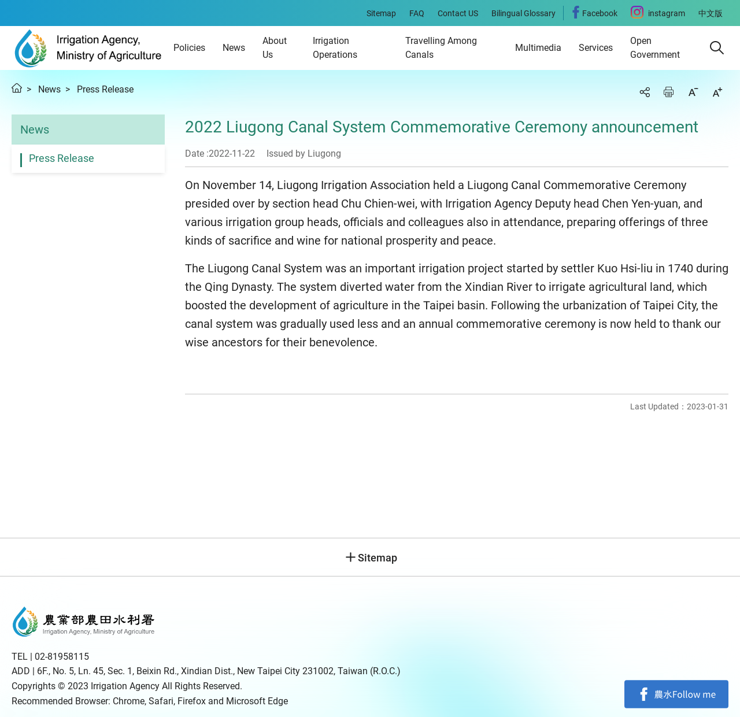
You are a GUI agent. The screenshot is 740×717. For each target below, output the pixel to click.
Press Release (105, 89)
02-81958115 (62, 656)
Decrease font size (693, 92)
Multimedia (538, 47)
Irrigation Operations (335, 47)
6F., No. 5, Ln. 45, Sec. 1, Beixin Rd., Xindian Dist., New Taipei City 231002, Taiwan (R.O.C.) (219, 671)
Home (17, 88)
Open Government (655, 47)
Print (669, 92)
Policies (189, 47)
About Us (274, 47)
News (234, 47)
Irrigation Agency (88, 48)
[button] (716, 48)
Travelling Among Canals (441, 47)
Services (596, 47)
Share (645, 92)
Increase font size (717, 92)
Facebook (676, 693)
